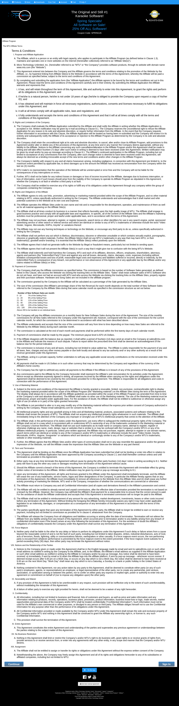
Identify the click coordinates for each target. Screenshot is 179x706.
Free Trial (51, 2)
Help (82, 2)
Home (5, 2)
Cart (73, 2)
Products (16, 2)
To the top (89, 670)
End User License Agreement (89, 684)
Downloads (39, 2)
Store (27, 2)
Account (63, 2)
